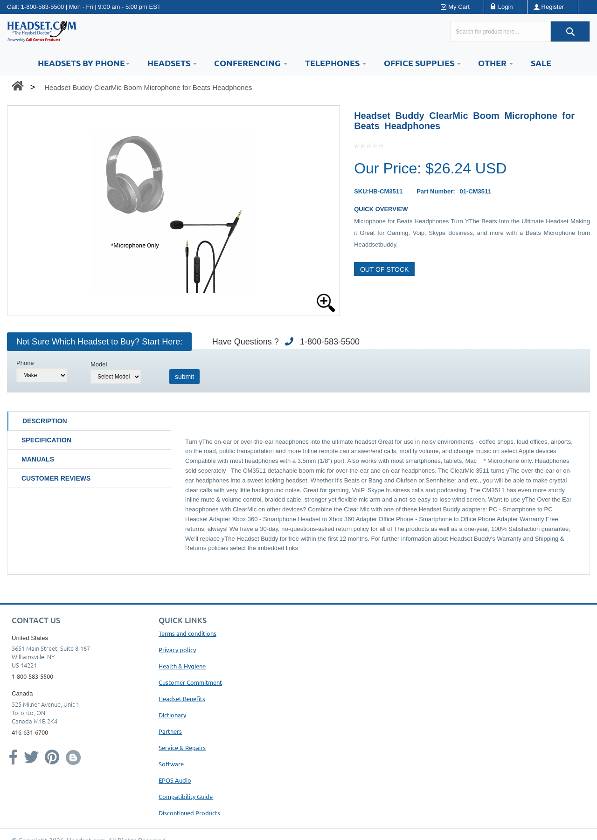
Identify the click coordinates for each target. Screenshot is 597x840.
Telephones (335, 62)
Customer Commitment (190, 682)
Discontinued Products (189, 813)
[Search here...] (500, 31)
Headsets (172, 62)
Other (495, 62)
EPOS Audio (175, 780)
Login (505, 6)
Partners (170, 731)
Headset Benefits (182, 698)
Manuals (37, 459)
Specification (46, 440)
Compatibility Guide (186, 796)
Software (171, 764)
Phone (25, 362)
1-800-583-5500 (42, 6)
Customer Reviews (55, 478)
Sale (541, 62)
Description (44, 421)
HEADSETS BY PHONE (84, 62)
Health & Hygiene (182, 666)
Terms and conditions (187, 633)
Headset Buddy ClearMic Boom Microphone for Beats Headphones (148, 87)
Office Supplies (422, 62)
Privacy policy (177, 650)
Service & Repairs (182, 747)
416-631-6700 (30, 732)
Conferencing (250, 62)
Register (552, 6)
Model (98, 364)
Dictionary (172, 715)
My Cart (459, 6)
